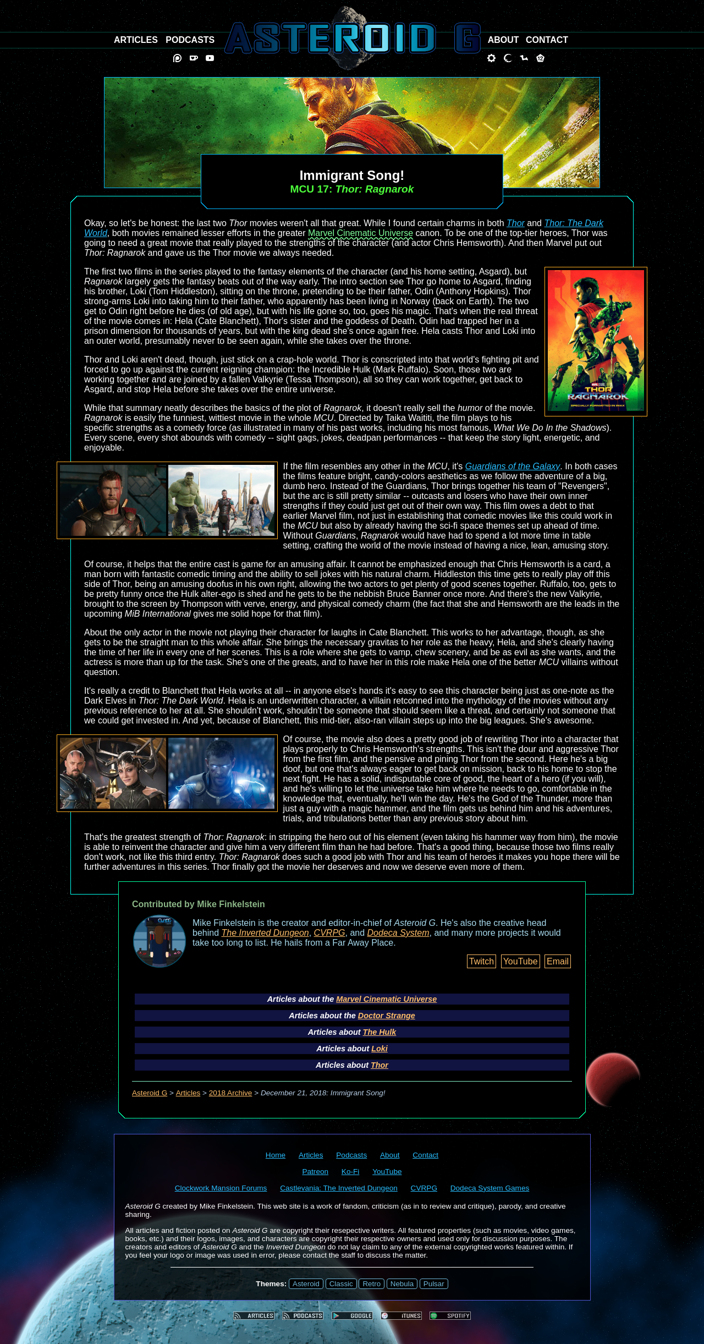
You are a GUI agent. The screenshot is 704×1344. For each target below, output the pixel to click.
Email (558, 961)
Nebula (402, 1284)
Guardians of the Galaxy (512, 466)
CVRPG (329, 932)
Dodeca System (398, 932)
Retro (371, 1284)
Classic (341, 1284)
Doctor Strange (386, 1015)
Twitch (481, 961)
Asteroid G (149, 1093)
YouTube (520, 961)
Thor (516, 223)
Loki (379, 1048)
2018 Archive (230, 1093)
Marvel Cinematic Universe (360, 233)
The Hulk (380, 1032)
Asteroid (306, 1284)
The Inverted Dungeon (265, 932)
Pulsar (434, 1284)
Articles (188, 1093)
